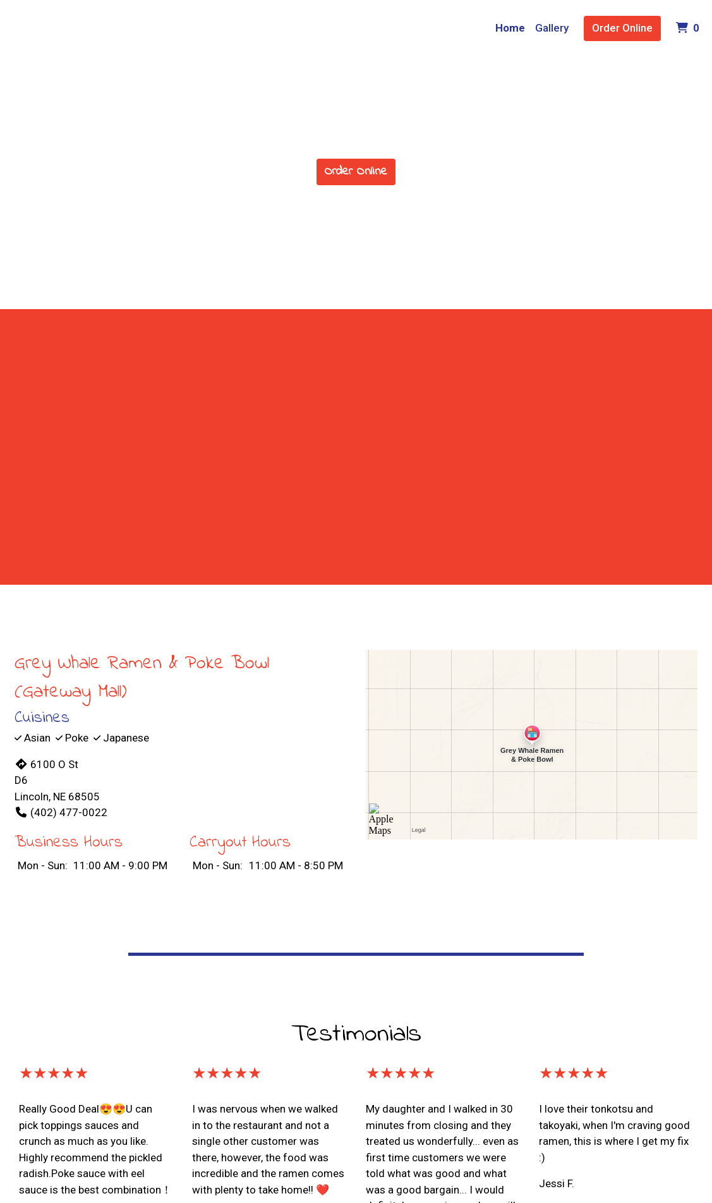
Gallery (552, 27)
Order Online (622, 27)
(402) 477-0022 (61, 812)
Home (510, 27)
